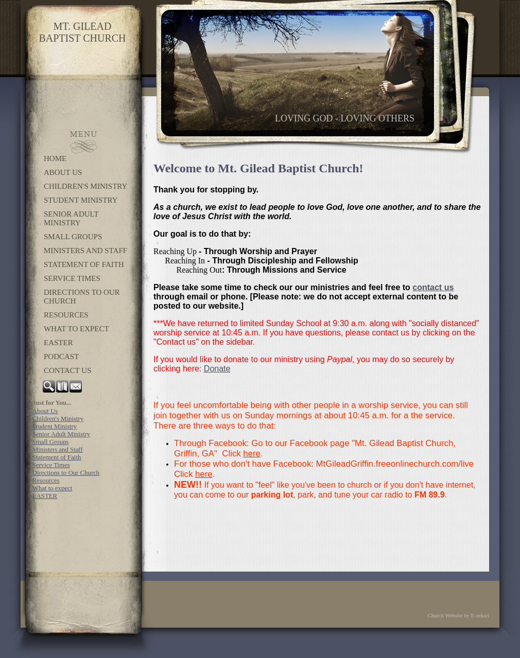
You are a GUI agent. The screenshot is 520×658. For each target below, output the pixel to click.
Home (55, 158)
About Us (63, 172)
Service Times (72, 278)
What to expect (76, 329)
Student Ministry (80, 200)
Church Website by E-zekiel (458, 615)
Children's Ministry (85, 186)
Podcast (61, 356)
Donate (217, 368)
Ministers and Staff (85, 250)
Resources (66, 315)
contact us (433, 287)
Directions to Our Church (82, 296)
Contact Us (67, 370)
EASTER (58, 343)
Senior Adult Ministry (71, 218)
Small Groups (73, 237)
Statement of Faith (84, 264)
